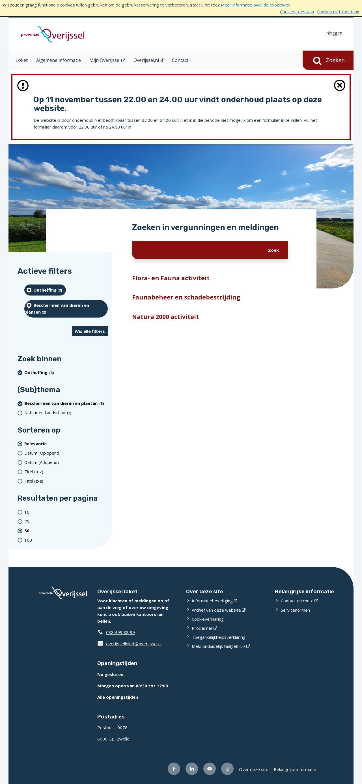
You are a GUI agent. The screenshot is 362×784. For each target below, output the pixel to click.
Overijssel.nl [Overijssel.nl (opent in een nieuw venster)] (146, 60)
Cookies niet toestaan (338, 11)
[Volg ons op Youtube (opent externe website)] (209, 769)
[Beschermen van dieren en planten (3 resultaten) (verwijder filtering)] (66, 309)
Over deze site (253, 769)
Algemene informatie (58, 60)
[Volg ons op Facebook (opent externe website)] (174, 769)
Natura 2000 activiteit (165, 317)
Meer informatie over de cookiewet (255, 5)
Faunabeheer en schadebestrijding (186, 297)
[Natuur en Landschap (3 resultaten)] (66, 412)
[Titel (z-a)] (66, 480)
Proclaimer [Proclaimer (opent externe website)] (202, 628)
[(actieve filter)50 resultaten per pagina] (66, 530)
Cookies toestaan (297, 11)
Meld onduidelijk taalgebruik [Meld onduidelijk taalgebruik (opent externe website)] (218, 646)
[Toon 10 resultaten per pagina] (66, 511)
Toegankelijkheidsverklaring (218, 637)
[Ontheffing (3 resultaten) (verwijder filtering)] (45, 290)
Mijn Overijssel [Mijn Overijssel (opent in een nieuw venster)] (104, 60)
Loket (22, 60)
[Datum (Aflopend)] (66, 462)
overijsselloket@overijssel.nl (129, 643)
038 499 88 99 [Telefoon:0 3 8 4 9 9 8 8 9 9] (120, 632)
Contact (180, 60)
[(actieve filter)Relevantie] (66, 443)
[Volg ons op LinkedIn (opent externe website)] (192, 769)
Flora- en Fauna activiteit (171, 278)
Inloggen (333, 33)
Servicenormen (295, 610)
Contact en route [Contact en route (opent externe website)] (297, 600)
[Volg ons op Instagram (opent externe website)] (227, 769)
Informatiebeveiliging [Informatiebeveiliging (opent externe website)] (212, 600)
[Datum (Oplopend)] (66, 452)
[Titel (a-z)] (66, 471)
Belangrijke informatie (295, 769)
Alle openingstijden (117, 697)
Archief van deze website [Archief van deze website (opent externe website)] (216, 610)
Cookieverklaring (208, 619)
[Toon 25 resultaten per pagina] (66, 521)
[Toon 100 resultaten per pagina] (66, 539)
